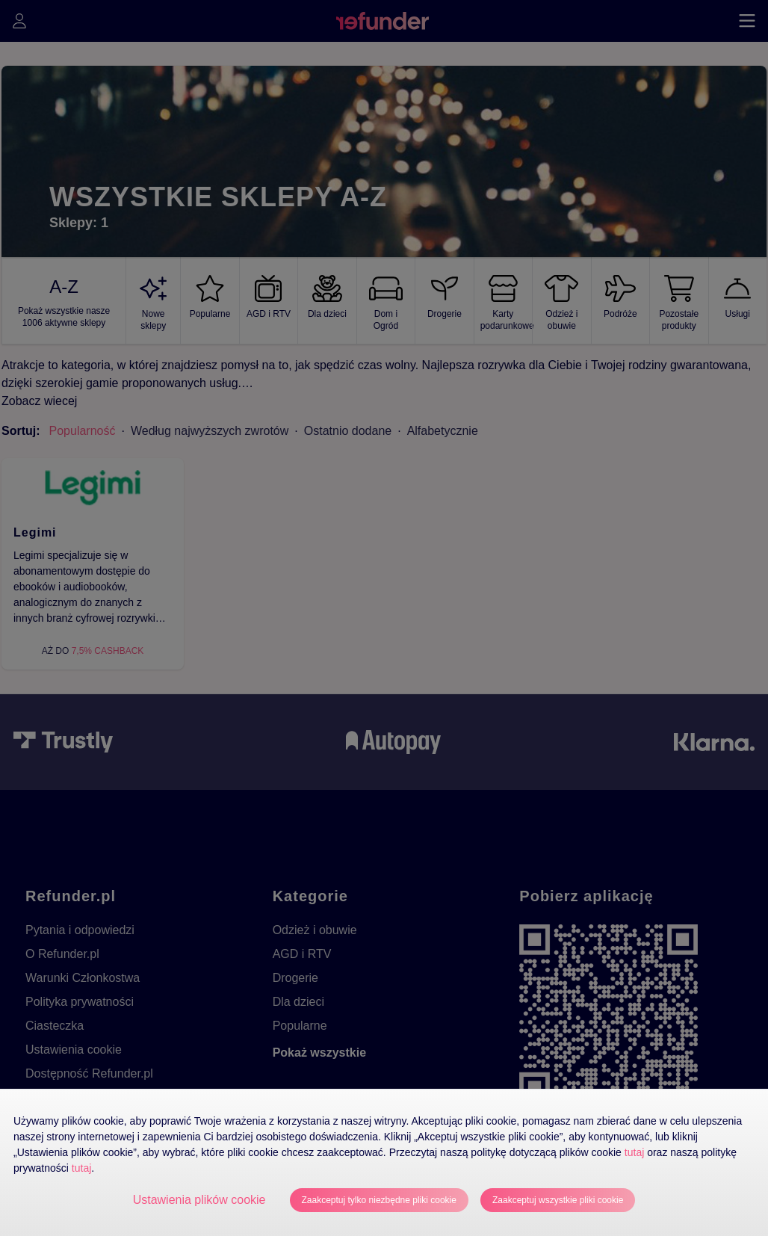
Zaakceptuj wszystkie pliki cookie (557, 1200)
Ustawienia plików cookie (199, 1199)
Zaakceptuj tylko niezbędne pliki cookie (379, 1200)
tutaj (634, 1152)
